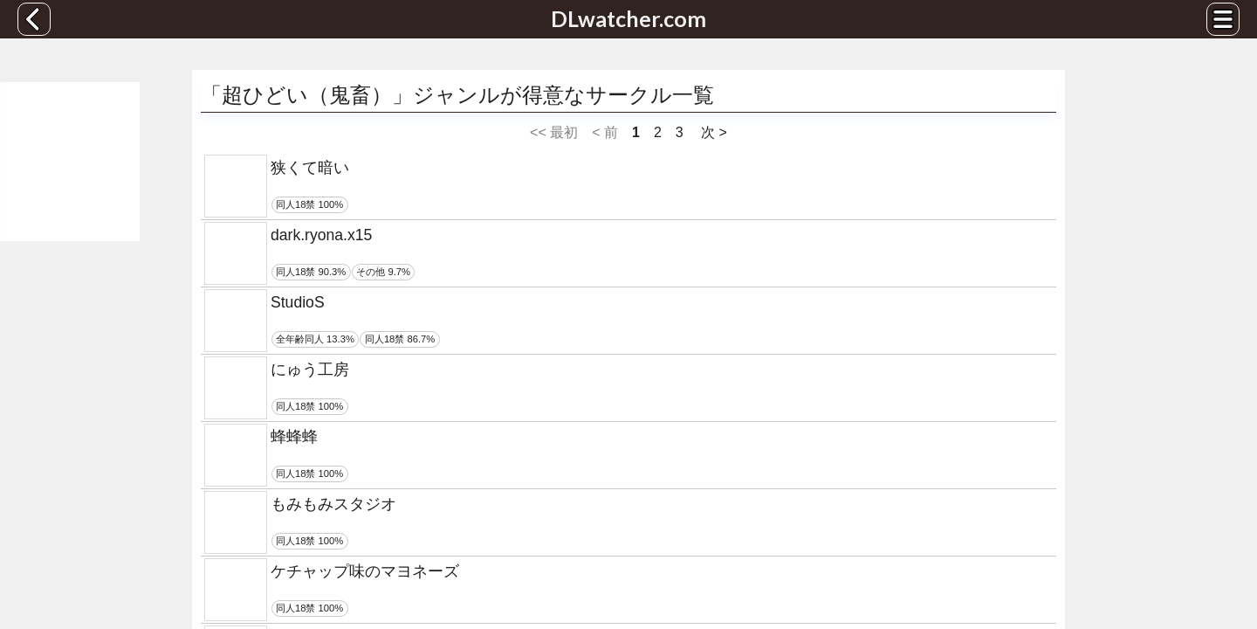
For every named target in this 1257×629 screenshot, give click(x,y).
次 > (712, 132)
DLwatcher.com (628, 18)
